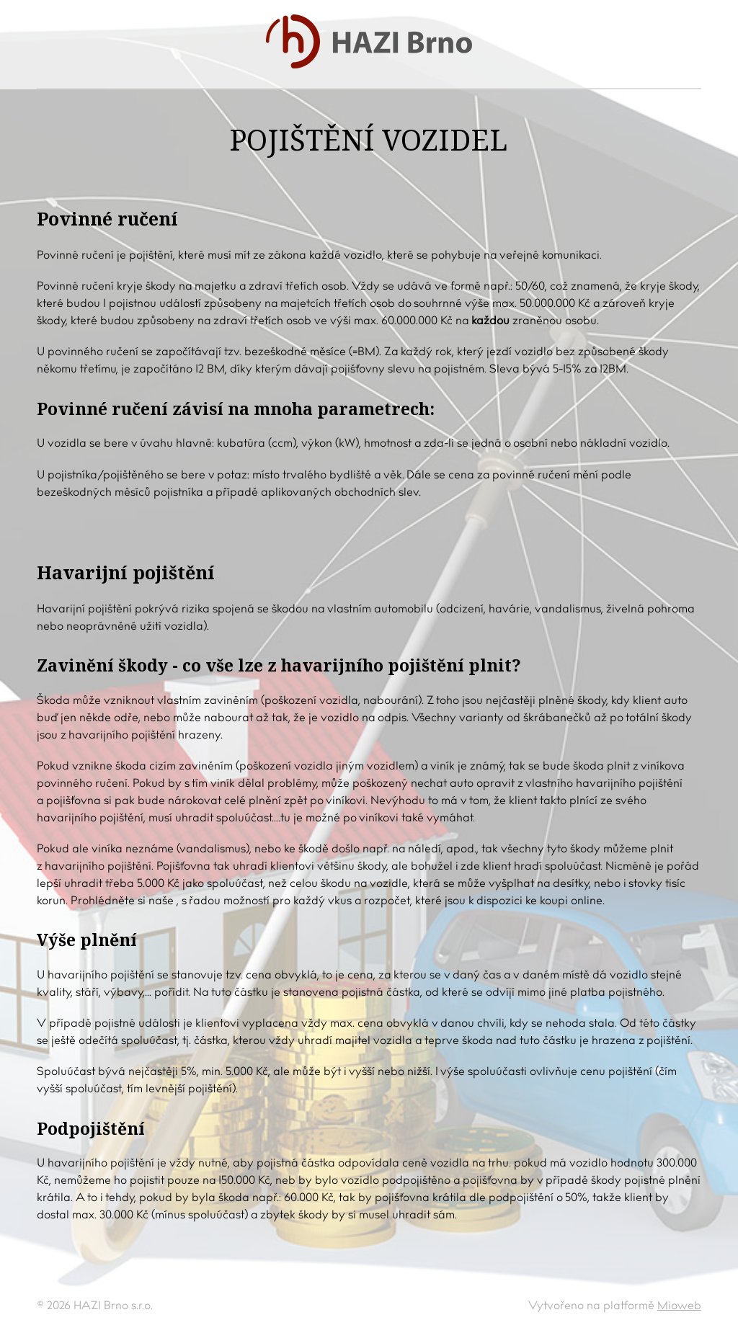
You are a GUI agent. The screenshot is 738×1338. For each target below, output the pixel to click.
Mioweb (679, 1306)
